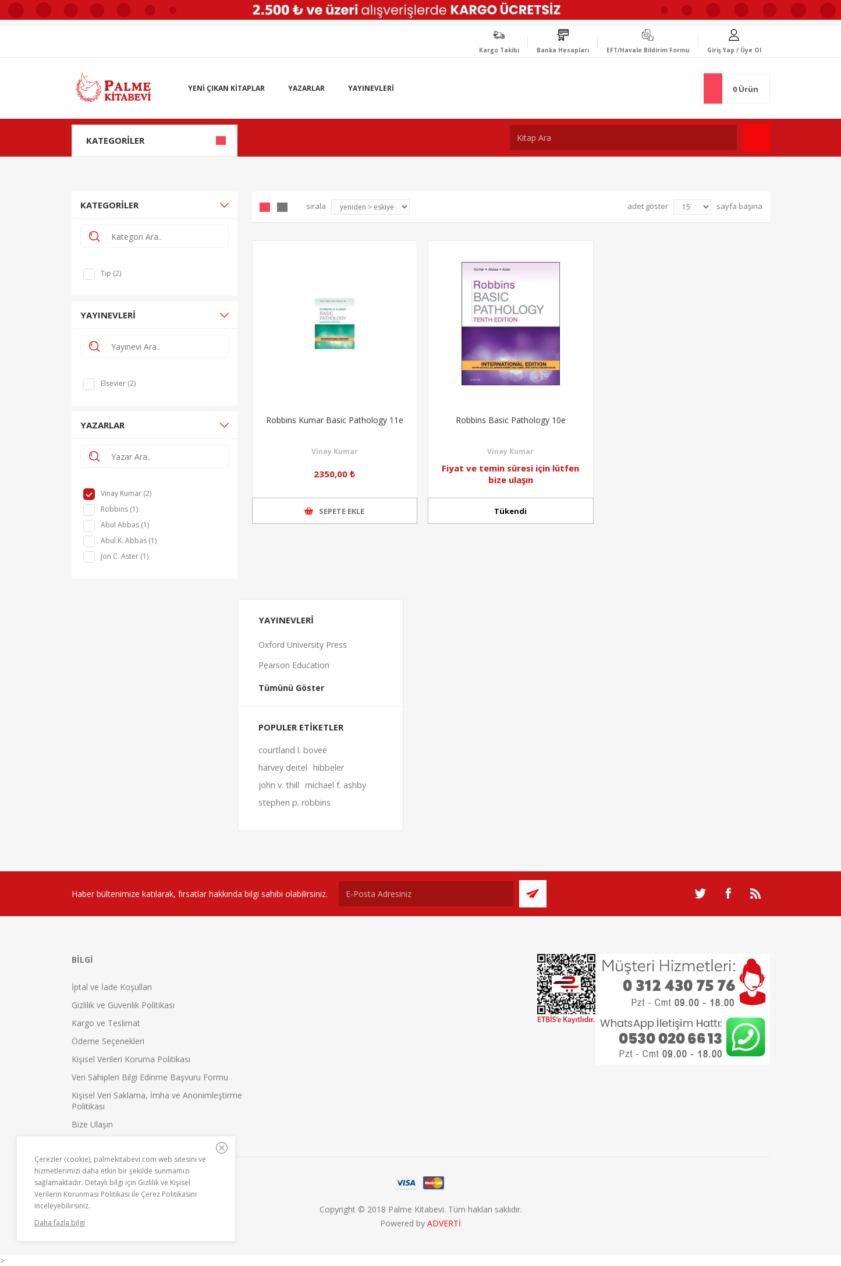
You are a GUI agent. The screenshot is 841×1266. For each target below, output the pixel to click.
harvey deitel (282, 767)
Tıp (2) (111, 273)
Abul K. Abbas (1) (129, 540)
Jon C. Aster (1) (124, 556)
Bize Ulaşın (92, 1124)
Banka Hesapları (563, 50)
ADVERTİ (444, 1223)
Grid (265, 207)
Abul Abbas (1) (125, 525)
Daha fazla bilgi (59, 1223)
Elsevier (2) (118, 383)
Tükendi (510, 511)
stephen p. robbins (294, 802)
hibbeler (328, 767)
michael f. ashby (335, 784)
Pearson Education (293, 665)
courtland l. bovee (292, 750)
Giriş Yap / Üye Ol (734, 50)
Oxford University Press (302, 644)
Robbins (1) (119, 509)
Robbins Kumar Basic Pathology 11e (334, 419)
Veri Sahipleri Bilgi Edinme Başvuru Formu (150, 1077)
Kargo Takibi (499, 50)
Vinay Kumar (334, 451)
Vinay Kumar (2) (126, 493)
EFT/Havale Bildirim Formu (648, 50)
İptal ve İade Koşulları (112, 986)
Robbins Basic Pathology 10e (511, 419)
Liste (282, 207)
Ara (756, 137)
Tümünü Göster (291, 687)
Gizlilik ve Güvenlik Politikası (123, 1004)
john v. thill (278, 784)
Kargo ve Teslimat (106, 1023)
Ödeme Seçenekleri (108, 1041)
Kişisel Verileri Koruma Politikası (131, 1059)
